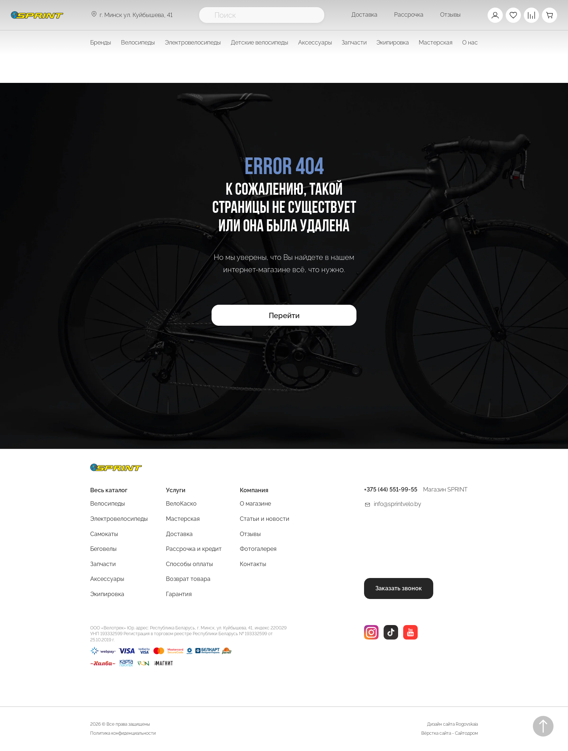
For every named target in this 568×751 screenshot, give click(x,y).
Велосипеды (107, 503)
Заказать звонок (398, 588)
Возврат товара (188, 578)
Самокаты (104, 534)
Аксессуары (107, 578)
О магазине (255, 503)
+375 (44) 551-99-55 (390, 489)
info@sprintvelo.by (397, 504)
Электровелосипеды (193, 42)
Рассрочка (408, 14)
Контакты (253, 564)
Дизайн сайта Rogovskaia (452, 724)
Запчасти (103, 564)
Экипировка (107, 594)
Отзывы (450, 14)
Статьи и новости (264, 518)
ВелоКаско (181, 503)
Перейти (284, 315)
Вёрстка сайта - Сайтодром (449, 733)
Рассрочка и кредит (194, 548)
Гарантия (179, 594)
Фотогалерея (258, 548)
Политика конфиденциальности (123, 733)
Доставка (364, 14)
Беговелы (103, 548)
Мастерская (183, 518)
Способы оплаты (189, 564)
